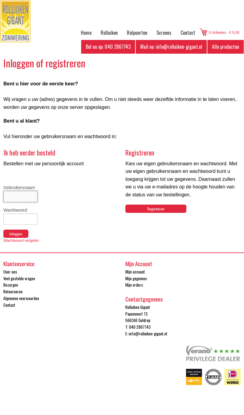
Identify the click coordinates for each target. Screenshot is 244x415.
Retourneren (13, 291)
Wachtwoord (15, 210)
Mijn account (135, 272)
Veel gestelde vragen (19, 278)
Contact (188, 32)
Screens (163, 32)
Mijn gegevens (136, 278)
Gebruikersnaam (19, 187)
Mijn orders (134, 285)
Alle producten (225, 46)
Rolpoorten (137, 32)
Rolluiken (109, 32)
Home (86, 32)
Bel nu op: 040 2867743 (108, 46)
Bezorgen (10, 285)
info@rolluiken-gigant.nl (148, 334)
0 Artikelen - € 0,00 (224, 32)
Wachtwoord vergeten (21, 240)
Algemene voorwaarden (21, 298)
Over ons (10, 272)
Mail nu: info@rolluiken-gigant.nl (171, 46)
